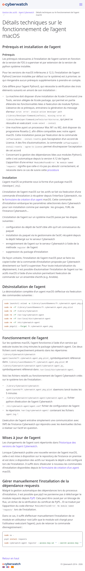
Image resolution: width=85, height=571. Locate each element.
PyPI (32, 498)
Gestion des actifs (9, 12)
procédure (53, 170)
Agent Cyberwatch (26, 12)
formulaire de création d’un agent (23, 199)
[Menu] (81, 4)
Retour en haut (10, 558)
